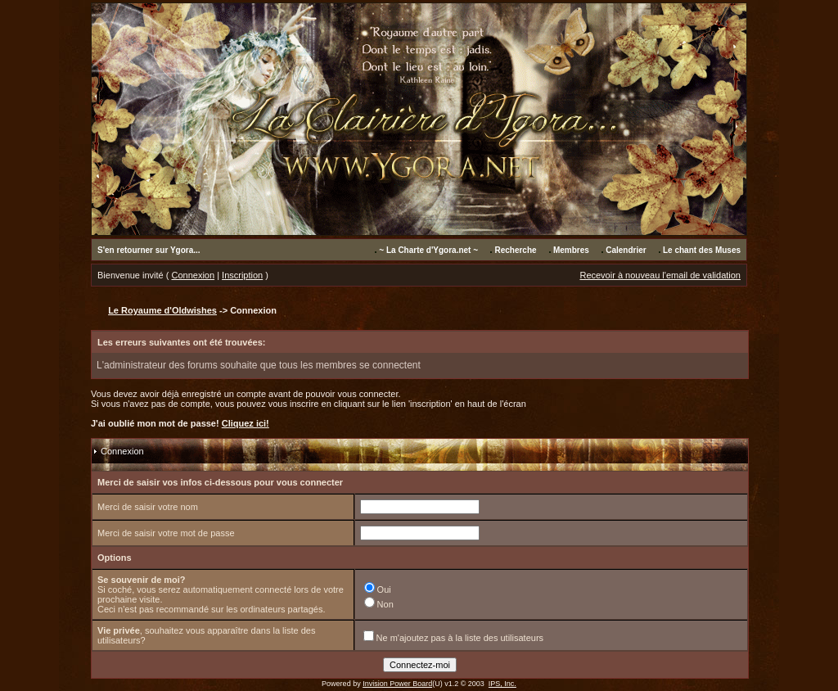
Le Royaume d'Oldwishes (162, 310)
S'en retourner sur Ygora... (148, 250)
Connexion (193, 275)
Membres (571, 250)
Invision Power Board (397, 684)
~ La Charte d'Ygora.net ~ (428, 250)
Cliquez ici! (245, 423)
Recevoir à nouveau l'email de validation (660, 275)
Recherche (515, 250)
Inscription (242, 275)
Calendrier (626, 250)
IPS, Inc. (502, 684)
